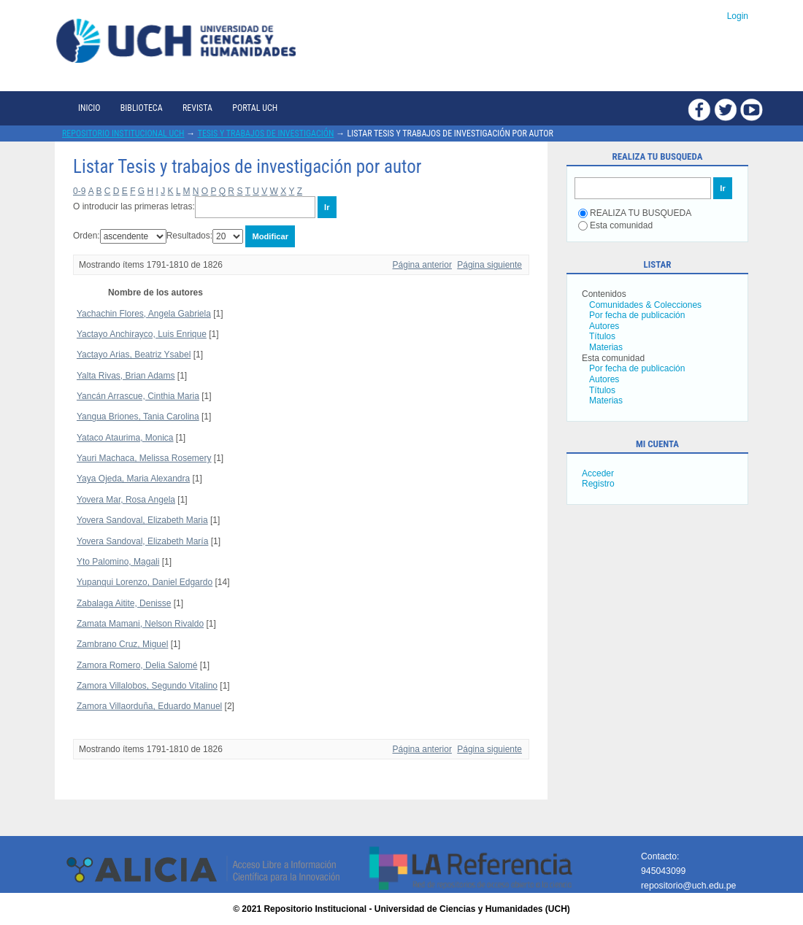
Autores (604, 326)
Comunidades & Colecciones (645, 305)
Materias (606, 347)
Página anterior (422, 265)
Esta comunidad (615, 225)
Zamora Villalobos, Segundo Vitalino (147, 686)
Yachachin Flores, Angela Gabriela (144, 314)
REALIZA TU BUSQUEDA (634, 213)
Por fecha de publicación (637, 315)
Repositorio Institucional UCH (123, 133)
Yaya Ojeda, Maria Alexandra (133, 478)
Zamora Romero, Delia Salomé (137, 665)
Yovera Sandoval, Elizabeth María (142, 541)
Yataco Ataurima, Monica (125, 438)
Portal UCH (254, 108)
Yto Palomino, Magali (118, 562)
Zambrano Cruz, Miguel (122, 644)
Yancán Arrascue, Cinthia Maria (138, 396)
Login (737, 16)
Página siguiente (489, 265)
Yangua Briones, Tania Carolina (138, 416)
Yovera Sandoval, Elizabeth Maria (142, 520)
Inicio (89, 108)
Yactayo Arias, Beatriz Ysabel (134, 354)
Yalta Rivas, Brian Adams (126, 376)
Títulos (602, 336)
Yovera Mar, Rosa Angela (126, 500)
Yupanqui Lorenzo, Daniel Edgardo (144, 582)
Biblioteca (141, 108)
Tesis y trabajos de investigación (266, 133)
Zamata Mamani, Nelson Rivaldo (140, 624)
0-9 (79, 191)
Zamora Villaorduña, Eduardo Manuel (149, 706)
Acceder (598, 473)
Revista (197, 108)
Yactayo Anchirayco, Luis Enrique (142, 334)
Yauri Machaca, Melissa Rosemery (144, 458)
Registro (598, 484)
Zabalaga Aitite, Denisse (124, 603)
